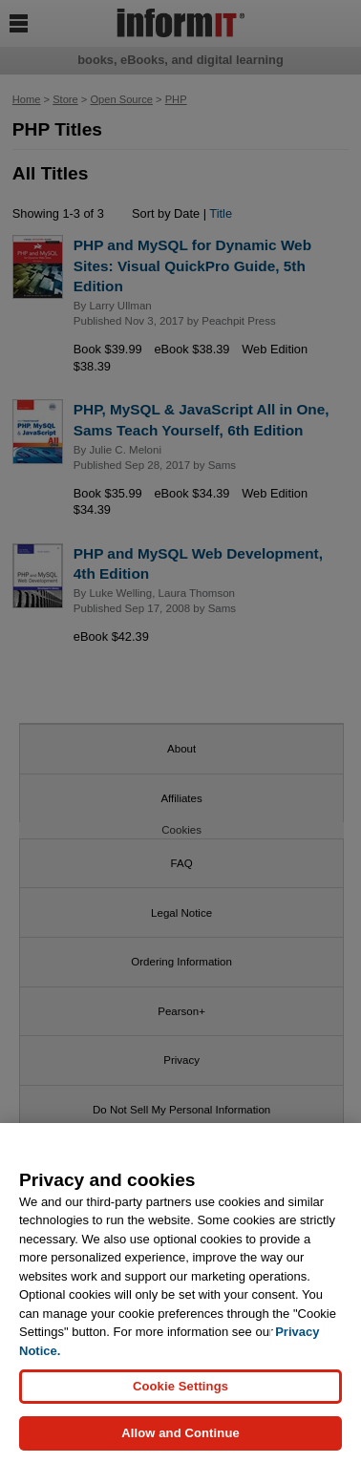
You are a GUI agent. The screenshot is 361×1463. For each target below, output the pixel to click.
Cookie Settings (180, 1387)
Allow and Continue (180, 1434)
